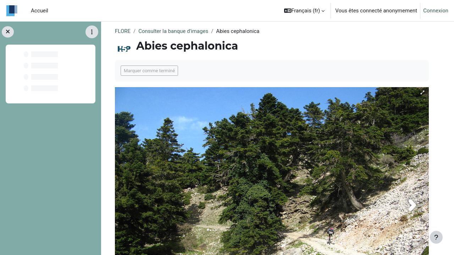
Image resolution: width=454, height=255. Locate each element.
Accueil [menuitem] (39, 10)
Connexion (435, 10)
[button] (304, 10)
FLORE (123, 31)
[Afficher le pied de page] (436, 237)
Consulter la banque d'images (173, 31)
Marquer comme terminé (149, 70)
